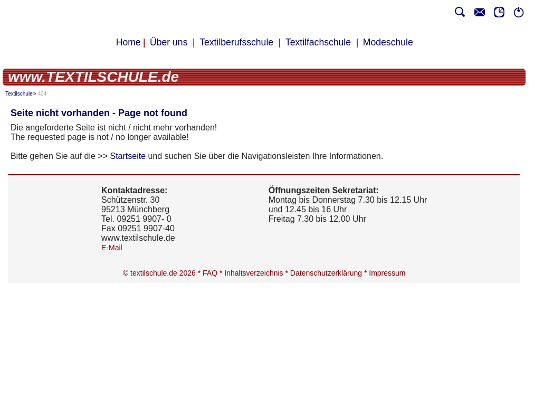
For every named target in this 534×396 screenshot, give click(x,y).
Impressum (387, 273)
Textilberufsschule (236, 42)
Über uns (168, 42)
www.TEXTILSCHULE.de (93, 77)
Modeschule (388, 42)
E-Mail (111, 247)
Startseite (128, 156)
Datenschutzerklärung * (329, 273)
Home (128, 42)
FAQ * (213, 273)
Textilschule (19, 94)
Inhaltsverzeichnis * (258, 273)
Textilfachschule (318, 42)
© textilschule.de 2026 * (163, 273)
